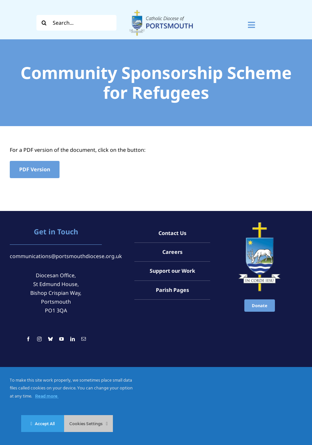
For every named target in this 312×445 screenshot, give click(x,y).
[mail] (83, 339)
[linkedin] (72, 339)
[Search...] (76, 23)
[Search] (44, 23)
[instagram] (39, 339)
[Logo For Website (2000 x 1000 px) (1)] (161, 9)
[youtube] (61, 339)
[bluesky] (50, 339)
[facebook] (28, 339)
